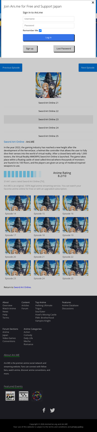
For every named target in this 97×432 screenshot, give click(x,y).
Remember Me (30, 30)
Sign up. (30, 48)
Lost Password (64, 48)
